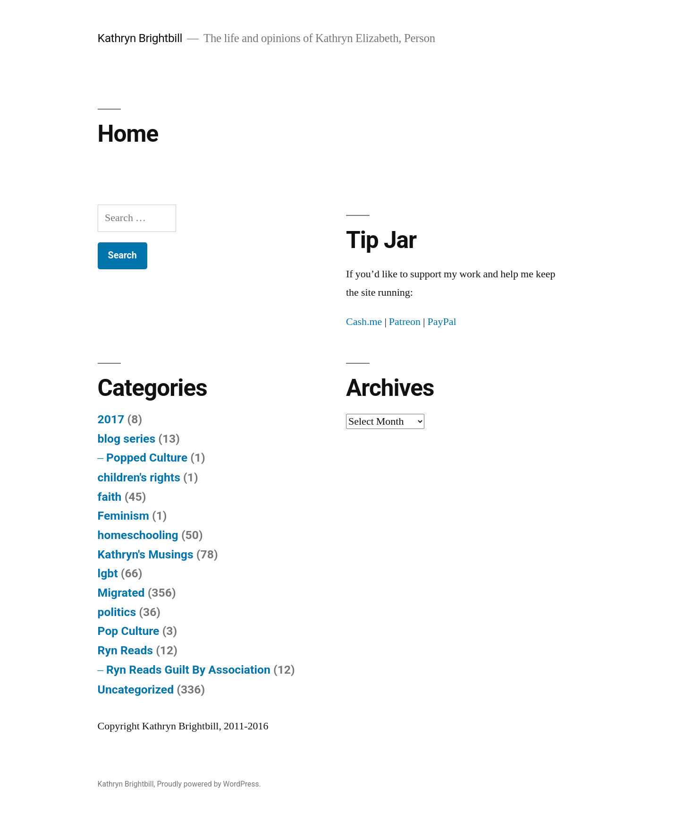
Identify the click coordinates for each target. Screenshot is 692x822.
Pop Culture (129, 631)
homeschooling (138, 535)
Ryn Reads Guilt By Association (188, 669)
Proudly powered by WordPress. (209, 783)
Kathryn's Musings (146, 554)
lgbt (108, 573)
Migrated (121, 592)
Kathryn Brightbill (140, 38)
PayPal (441, 321)
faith (110, 497)
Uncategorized (136, 689)
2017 (111, 419)
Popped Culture (146, 457)
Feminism (123, 515)
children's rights (139, 477)
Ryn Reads (125, 650)
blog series (127, 438)
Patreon (405, 321)
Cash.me (364, 321)
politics (117, 612)
